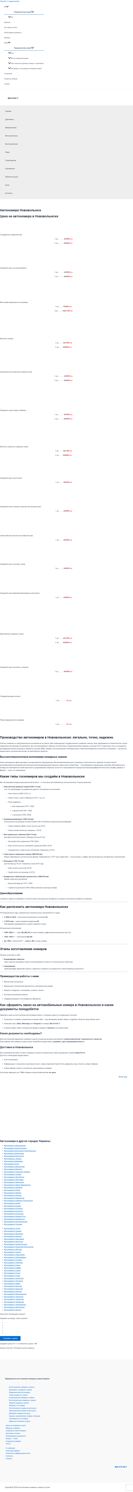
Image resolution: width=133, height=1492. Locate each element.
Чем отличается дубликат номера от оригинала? (26, 63)
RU (6, 6)
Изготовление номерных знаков (21, 1387)
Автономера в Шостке (12, 1310)
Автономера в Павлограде (14, 1255)
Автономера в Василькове (14, 1167)
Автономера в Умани (12, 1284)
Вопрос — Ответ (12, 1439)
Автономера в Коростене (14, 1214)
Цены (7, 185)
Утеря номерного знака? (18, 1395)
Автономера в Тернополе (14, 1278)
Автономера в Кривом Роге (15, 1216)
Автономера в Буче (11, 1164)
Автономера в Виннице (13, 1169)
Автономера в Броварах (13, 1161)
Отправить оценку (10, 1338)
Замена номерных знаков (19, 1403)
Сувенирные (10, 169)
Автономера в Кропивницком (15, 1222)
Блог (11, 53)
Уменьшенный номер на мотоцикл (22, 1411)
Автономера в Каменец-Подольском (18, 1201)
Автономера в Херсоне (13, 1291)
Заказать (7, 22)
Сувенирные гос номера (18, 1419)
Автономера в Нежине (13, 1236)
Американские (10, 128)
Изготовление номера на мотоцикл (22, 1408)
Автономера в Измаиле (13, 1187)
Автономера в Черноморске (15, 1305)
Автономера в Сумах (12, 1276)
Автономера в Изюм (12, 1190)
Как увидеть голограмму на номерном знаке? (25, 68)
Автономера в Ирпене (12, 1193)
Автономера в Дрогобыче (14, 1177)
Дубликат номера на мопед (19, 1413)
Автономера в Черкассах (13, 1297)
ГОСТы (8, 1444)
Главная (8, 111)
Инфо (7, 42)
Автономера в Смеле (12, 1270)
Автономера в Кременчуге (14, 1219)
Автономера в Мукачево (13, 1234)
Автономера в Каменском (14, 1198)
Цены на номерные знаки (16, 1425)
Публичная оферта (13, 1451)
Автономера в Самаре (12, 1268)
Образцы (7, 38)
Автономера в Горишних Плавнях (17, 1172)
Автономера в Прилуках (13, 1263)
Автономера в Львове (12, 1231)
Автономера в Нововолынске (15, 1244)
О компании (8, 73)
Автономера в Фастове (13, 1286)
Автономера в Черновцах (14, 1302)
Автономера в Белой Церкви (15, 1148)
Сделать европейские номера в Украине (24, 1416)
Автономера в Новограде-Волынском (18, 1247)
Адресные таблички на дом (19, 1421)
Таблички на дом (11, 177)
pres (125, 1077)
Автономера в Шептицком (14, 1307)
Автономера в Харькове (13, 1289)
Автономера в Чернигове (14, 1299)
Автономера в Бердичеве (14, 1153)
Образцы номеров (13, 1428)
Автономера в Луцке (12, 1228)
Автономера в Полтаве (13, 1260)
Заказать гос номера (17, 1405)
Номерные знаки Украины (16, 1431)
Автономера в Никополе (13, 1242)
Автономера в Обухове (13, 1249)
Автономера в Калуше (12, 1195)
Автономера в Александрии (15, 1146)
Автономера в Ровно (12, 1265)
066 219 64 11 (13, 98)
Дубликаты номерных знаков (20, 1390)
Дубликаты (9, 119)
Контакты (9, 193)
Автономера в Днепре (12, 1174)
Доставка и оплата (10, 27)
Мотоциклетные (11, 136)
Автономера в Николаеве (14, 1239)
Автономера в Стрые (12, 1273)
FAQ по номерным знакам (18, 58)
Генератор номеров (10, 79)
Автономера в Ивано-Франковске (17, 1185)
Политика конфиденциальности (18, 1453)
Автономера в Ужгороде (13, 1281)
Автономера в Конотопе (13, 1211)
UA (10, 17)
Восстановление (11, 144)
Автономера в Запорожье (14, 1182)
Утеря (7, 152)
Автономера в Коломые (13, 1209)
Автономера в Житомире (14, 1180)
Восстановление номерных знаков (22, 1400)
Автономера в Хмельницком (15, 1294)
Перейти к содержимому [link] (9, 1)
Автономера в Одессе (12, 1252)
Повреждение (10, 160)
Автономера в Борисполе (14, 1156)
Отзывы (6, 84)
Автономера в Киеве (12, 1203)
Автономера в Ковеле (12, 1206)
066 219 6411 (121, 1467)
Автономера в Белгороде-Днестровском (20, 1151)
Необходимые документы (13, 32)
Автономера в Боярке (12, 1159)
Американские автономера (19, 1392)
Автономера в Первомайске (15, 1257)
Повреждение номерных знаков (21, 1398)
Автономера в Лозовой (13, 1224)
